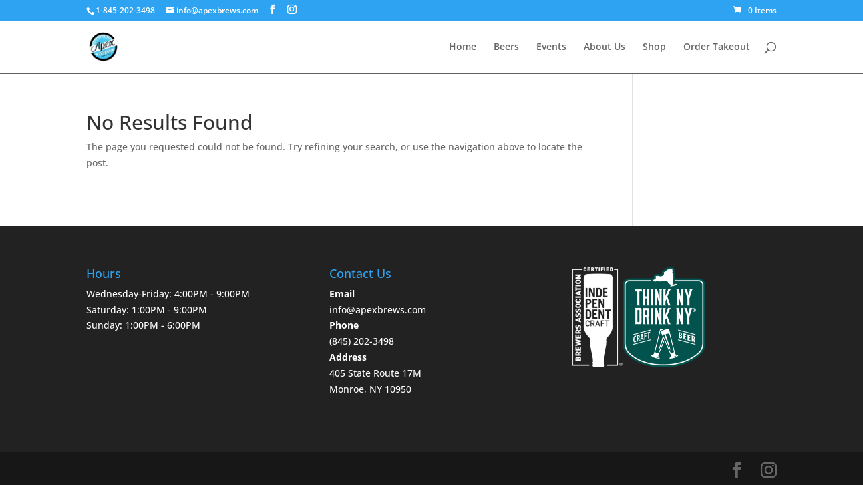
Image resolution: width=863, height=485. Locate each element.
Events (551, 47)
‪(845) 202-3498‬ (361, 341)
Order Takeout (716, 47)
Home (462, 47)
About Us (604, 47)
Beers (506, 47)
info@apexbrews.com (377, 309)
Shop (654, 47)
